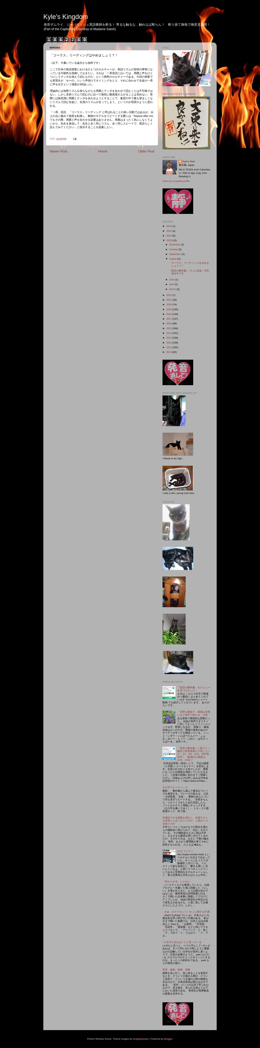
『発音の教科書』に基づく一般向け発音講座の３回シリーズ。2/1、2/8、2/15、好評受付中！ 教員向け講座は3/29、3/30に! (193, 754)
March (173, 289)
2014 (169, 333)
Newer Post (58, 151)
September (175, 254)
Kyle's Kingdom (65, 16)
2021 (169, 299)
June (172, 279)
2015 (169, 328)
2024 (169, 235)
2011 (169, 347)
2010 (169, 352)
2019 (169, 309)
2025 (169, 231)
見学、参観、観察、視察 (176, 969)
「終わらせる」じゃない (176, 881)
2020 (169, 304)
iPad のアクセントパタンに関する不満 (187, 912)
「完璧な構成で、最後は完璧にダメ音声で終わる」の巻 (193, 713)
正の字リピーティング (175, 787)
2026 (169, 226)
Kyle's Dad (188, 161)
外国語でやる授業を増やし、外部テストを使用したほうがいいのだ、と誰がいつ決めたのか (185, 820)
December (175, 244)
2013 (169, 337)
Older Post (146, 151)
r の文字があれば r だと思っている (182, 942)
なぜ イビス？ (185, 851)
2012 (169, 342)
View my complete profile (176, 181)
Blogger (168, 1039)
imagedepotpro (141, 1039)
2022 (169, 295)
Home (102, 151)
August (173, 258)
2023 (169, 240)
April (172, 284)
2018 (169, 314)
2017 (169, 318)
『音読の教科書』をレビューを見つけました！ (193, 689)
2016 (169, 323)
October (174, 249)
